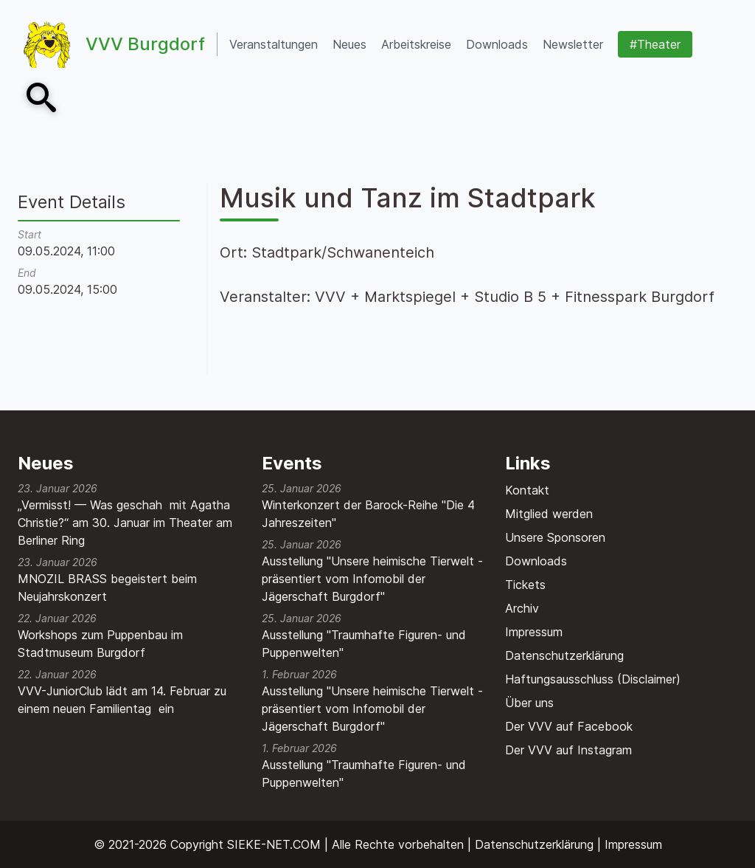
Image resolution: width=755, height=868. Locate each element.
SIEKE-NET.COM (274, 844)
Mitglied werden (549, 513)
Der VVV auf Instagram (568, 750)
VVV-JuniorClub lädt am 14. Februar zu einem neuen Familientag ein (122, 699)
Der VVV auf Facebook (569, 726)
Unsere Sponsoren (555, 537)
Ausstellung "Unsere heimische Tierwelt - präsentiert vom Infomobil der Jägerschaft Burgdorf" (372, 579)
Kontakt (527, 490)
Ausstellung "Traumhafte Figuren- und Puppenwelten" (364, 643)
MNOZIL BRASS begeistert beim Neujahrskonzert (107, 587)
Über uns (529, 702)
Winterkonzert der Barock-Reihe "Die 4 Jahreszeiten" (368, 513)
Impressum (534, 631)
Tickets (525, 584)
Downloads (536, 561)
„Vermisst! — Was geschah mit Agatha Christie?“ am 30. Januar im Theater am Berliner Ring (125, 522)
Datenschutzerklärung (564, 655)
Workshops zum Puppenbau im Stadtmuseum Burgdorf (100, 643)
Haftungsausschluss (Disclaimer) (593, 679)
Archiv (522, 608)
